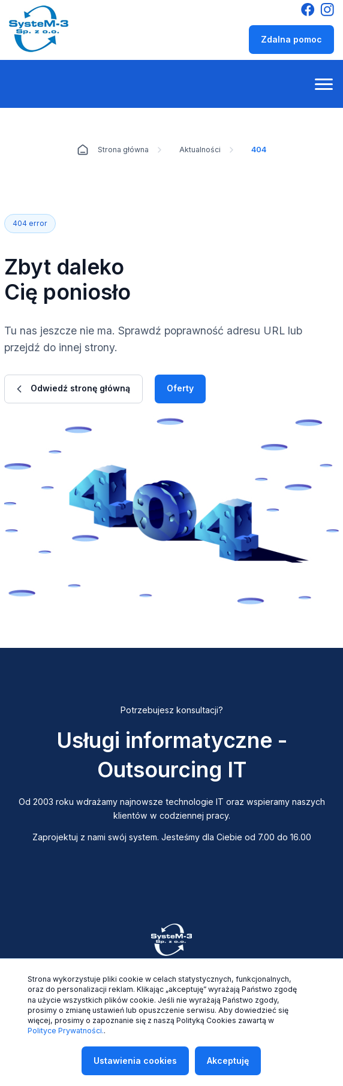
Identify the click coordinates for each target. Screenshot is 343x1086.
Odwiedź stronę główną (73, 388)
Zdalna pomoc (291, 39)
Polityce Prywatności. (66, 1030)
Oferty (180, 388)
